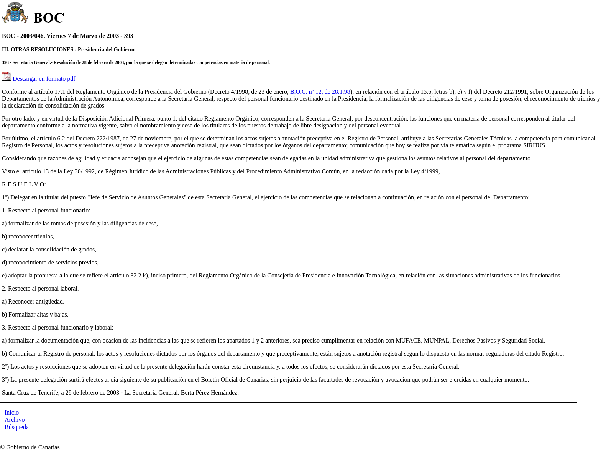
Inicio (12, 412)
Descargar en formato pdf (44, 78)
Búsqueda (17, 427)
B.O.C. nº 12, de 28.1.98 (320, 91)
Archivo (15, 419)
